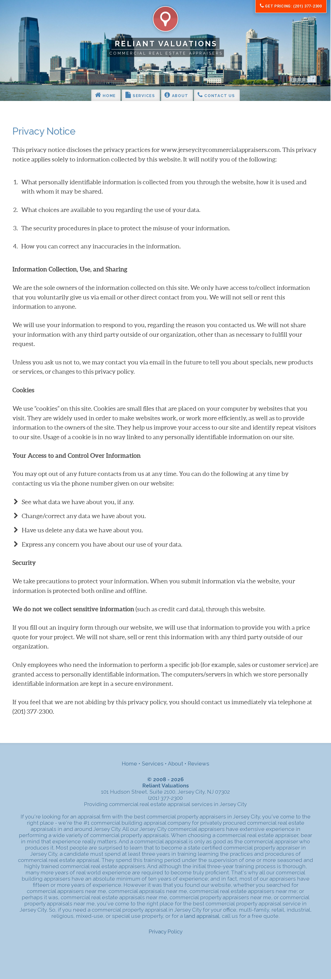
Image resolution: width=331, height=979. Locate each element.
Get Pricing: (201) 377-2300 (291, 6)
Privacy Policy (166, 932)
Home (105, 95)
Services (140, 95)
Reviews (198, 764)
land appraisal (201, 916)
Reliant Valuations (166, 43)
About (176, 95)
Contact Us (216, 95)
